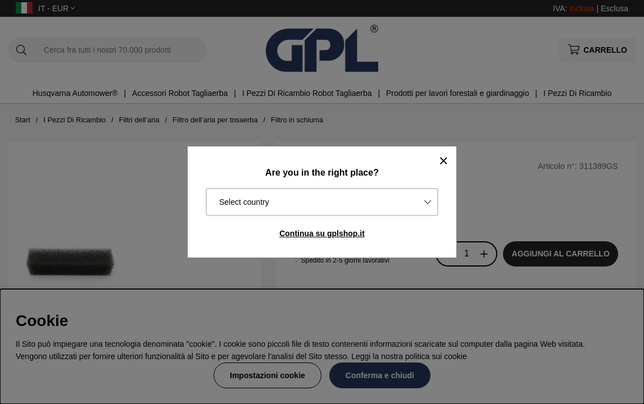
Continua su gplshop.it (322, 233)
